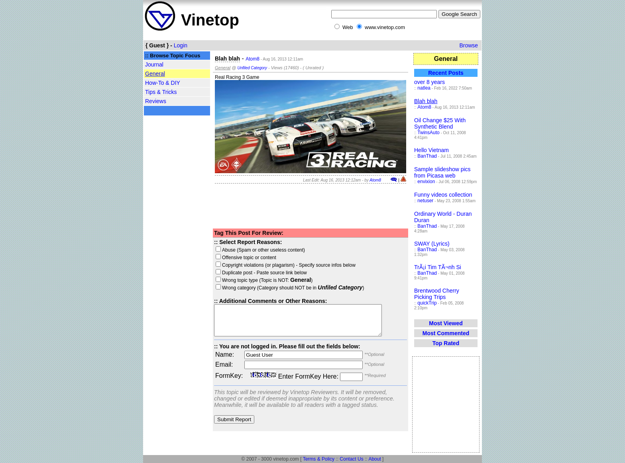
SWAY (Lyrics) (432, 243)
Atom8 (252, 59)
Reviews (155, 101)
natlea (423, 88)
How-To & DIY (162, 83)
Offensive (229, 257)
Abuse (226, 250)
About (374, 459)
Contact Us (351, 459)
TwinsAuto (428, 132)
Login (180, 45)
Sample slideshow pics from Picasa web (442, 172)
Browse (468, 45)
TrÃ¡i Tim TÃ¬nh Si (437, 267)
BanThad (427, 156)
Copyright (229, 265)
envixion (426, 181)
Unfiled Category (252, 68)
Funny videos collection (443, 194)
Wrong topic (232, 280)
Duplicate (229, 272)
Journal (154, 64)
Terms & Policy (318, 459)
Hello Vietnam (431, 150)
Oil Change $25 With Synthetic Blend (440, 123)
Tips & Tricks (161, 92)
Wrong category (236, 288)
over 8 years (429, 82)
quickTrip (426, 303)
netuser (425, 200)
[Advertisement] (177, 243)
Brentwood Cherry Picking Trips (436, 293)
